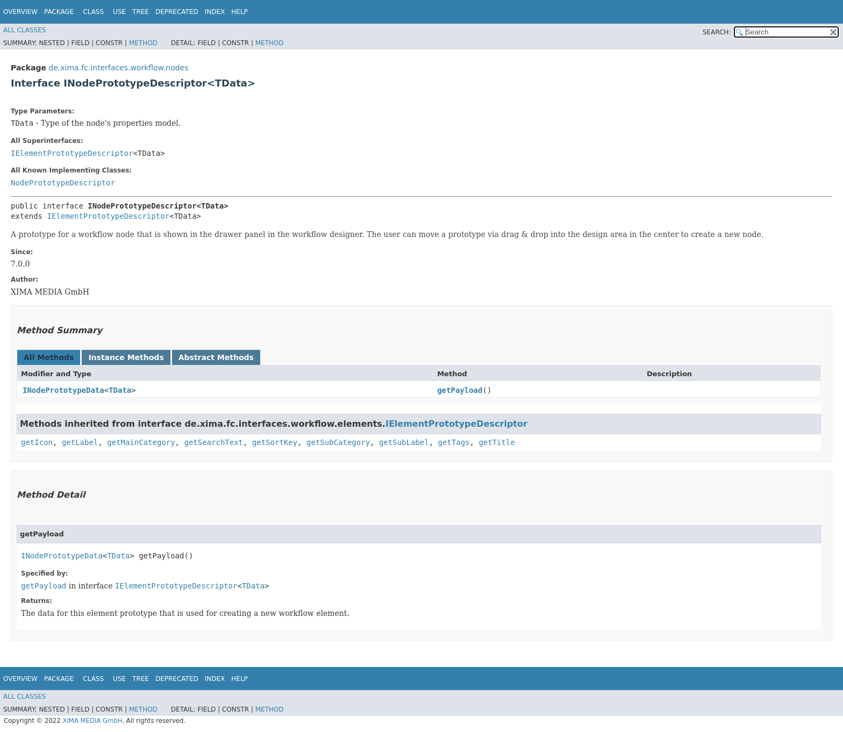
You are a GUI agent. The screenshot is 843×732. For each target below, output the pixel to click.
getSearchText (213, 442)
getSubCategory (338, 442)
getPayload (459, 390)
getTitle (496, 442)
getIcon (37, 442)
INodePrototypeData (63, 390)
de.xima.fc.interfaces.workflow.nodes (118, 67)
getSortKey (274, 442)
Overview (20, 12)
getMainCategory (141, 442)
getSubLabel (404, 442)
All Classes (24, 30)
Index (215, 12)
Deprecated (176, 12)
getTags (454, 442)
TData (120, 390)
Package (59, 12)
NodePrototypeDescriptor (63, 182)
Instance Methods (125, 357)
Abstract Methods (216, 357)
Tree (140, 12)
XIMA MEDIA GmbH (92, 720)
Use (119, 12)
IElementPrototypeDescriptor (72, 153)
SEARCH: (717, 32)
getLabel (80, 442)
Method (143, 43)
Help (239, 12)
